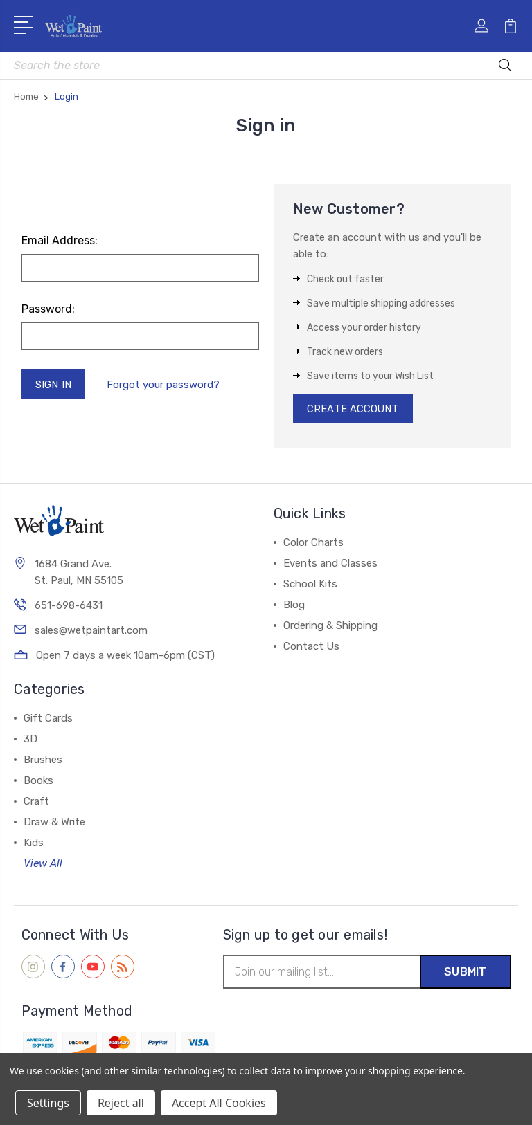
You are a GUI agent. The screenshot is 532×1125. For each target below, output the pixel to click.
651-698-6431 (69, 606)
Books (38, 781)
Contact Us (311, 647)
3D (30, 739)
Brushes (43, 760)
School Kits (310, 584)
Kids (34, 843)
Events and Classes (330, 564)
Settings (48, 1102)
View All (43, 864)
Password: (48, 308)
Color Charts (313, 543)
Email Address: (59, 240)
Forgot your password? (163, 384)
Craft (36, 802)
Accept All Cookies (219, 1102)
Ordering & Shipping (330, 626)
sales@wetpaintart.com (91, 631)
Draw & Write (54, 822)
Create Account (354, 409)
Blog (294, 605)
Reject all (121, 1102)
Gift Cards (48, 719)
